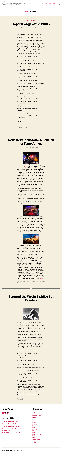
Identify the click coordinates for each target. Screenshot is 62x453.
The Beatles (34, 126)
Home (42, 3)
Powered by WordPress (17, 450)
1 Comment (40, 303)
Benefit (34, 417)
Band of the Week (36, 415)
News (33, 432)
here (41, 278)
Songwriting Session (37, 441)
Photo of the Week (36, 434)
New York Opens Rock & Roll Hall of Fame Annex (31, 141)
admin (24, 27)
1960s (19, 124)
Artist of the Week (36, 414)
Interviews (35, 430)
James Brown (38, 281)
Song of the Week (31, 20)
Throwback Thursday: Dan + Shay (10, 421)
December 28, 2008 (34, 147)
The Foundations (40, 126)
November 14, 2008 (31, 303)
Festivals (34, 425)
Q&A (33, 437)
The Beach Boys (29, 126)
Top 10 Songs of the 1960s (31, 24)
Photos (34, 435)
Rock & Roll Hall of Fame (23, 166)
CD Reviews (35, 419)
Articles (45, 3)
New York (31, 282)
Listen (42, 124)
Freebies (34, 429)
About (54, 3)
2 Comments (38, 27)
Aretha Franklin (21, 281)
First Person (35, 427)
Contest (34, 422)
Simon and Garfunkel (22, 126)
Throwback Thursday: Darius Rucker (11, 426)
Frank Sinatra (38, 124)
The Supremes (24, 127)
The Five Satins (37, 398)
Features (31, 136)
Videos (34, 442)
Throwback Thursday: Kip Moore (10, 423)
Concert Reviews (36, 420)
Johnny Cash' (23, 282)
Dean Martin (27, 124)
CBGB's (29, 281)
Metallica (27, 282)
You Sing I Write (6, 2)
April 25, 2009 (31, 27)
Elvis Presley (33, 281)
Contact (49, 3)
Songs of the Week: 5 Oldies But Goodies (31, 298)
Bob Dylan (23, 124)
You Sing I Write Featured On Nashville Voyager (13, 432)
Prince (34, 282)
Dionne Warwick (32, 124)
